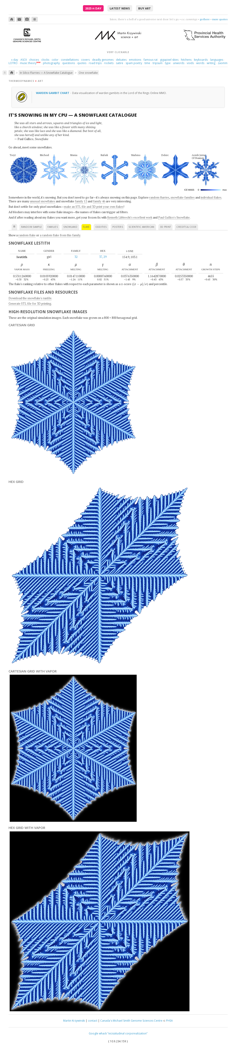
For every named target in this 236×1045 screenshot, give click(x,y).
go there (205, 19)
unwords (178, 63)
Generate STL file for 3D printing (30, 303)
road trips (95, 63)
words (200, 63)
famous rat (151, 60)
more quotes (220, 19)
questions (68, 63)
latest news (120, 8)
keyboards (201, 60)
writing (211, 63)
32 (76, 257)
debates (121, 60)
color (55, 60)
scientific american (141, 226)
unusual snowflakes (42, 201)
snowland (70, 226)
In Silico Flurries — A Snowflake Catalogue (46, 72)
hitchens (186, 60)
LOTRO (13, 63)
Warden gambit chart (53, 93)
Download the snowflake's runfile (30, 298)
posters (117, 226)
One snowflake (88, 72)
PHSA (169, 1021)
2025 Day (93, 8)
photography (51, 63)
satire (119, 63)
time (147, 63)
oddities (101, 226)
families (52, 226)
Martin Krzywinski (74, 1021)
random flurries (159, 197)
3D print (165, 226)
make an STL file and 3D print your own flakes (93, 207)
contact (92, 1021)
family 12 (81, 201)
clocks (45, 60)
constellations (70, 60)
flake (86, 226)
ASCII (23, 60)
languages (216, 60)
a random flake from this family (60, 235)
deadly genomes (103, 60)
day (14, 60)
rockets (109, 63)
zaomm (222, 63)
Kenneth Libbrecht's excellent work (129, 217)
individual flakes (211, 197)
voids (190, 63)
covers (85, 60)
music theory (28, 63)
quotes (81, 63)
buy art (144, 8)
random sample (31, 226)
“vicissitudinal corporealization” (127, 1033)
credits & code (186, 226)
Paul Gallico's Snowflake (174, 217)
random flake (27, 235)
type (168, 63)
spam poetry (134, 63)
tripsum (158, 63)
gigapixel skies (169, 60)
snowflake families (183, 197)
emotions (135, 60)
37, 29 (103, 257)
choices (34, 60)
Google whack (98, 1033)
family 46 (99, 201)
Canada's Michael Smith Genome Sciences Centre (131, 1021)
